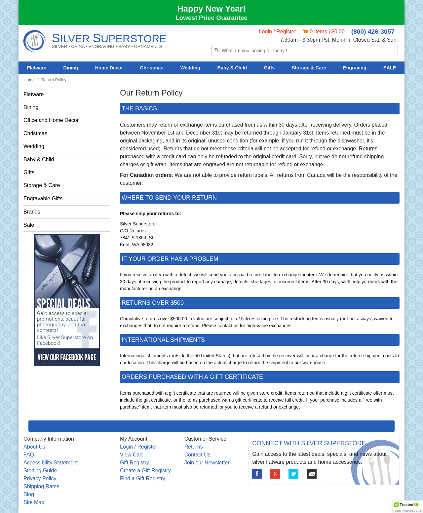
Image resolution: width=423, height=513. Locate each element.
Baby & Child (232, 67)
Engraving (354, 67)
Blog (28, 494)
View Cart (131, 454)
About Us (34, 447)
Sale (28, 225)
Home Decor (109, 67)
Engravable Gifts (42, 198)
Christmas (151, 67)
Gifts (269, 67)
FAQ (28, 454)
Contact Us (197, 454)
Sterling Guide (40, 470)
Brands (31, 212)
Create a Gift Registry (145, 470)
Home (29, 79)
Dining (70, 67)
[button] (408, 506)
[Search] (305, 50)
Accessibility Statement (50, 462)
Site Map (33, 502)
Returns (193, 447)
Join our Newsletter (207, 462)
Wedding (190, 67)
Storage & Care (309, 67)
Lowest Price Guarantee (211, 17)
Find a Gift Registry (142, 478)
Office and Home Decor (51, 120)
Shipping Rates (41, 486)
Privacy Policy (40, 478)
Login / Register (277, 31)
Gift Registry (134, 462)
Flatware (36, 67)
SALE (389, 67)
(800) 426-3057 (373, 31)
